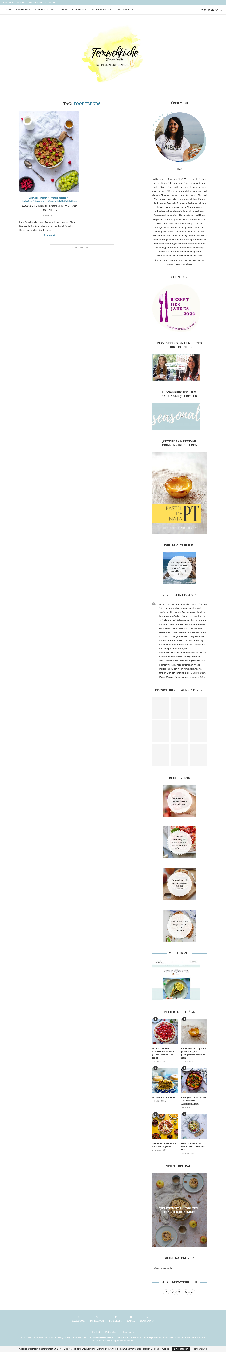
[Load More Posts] (82, 247)
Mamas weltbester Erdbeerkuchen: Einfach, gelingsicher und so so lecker (164, 1053)
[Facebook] (202, 9)
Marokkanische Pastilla (163, 1097)
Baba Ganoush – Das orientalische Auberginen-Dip (193, 1146)
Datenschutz (111, 1332)
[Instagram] (205, 9)
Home (8, 10)
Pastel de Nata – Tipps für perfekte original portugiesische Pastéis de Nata (193, 1053)
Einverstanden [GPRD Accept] (181, 1348)
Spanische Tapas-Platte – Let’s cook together (164, 1145)
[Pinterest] (209, 9)
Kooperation (35, 3)
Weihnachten (23, 10)
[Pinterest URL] (160, 708)
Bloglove (50, 3)
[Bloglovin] (216, 9)
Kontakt (21, 3)
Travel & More (123, 10)
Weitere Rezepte (100, 10)
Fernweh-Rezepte (44, 10)
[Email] (212, 9)
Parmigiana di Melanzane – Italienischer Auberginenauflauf (193, 1100)
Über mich (8, 3)
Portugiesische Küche (72, 10)
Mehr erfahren (200, 1349)
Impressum (128, 1332)
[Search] (221, 9)
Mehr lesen (49, 235)
